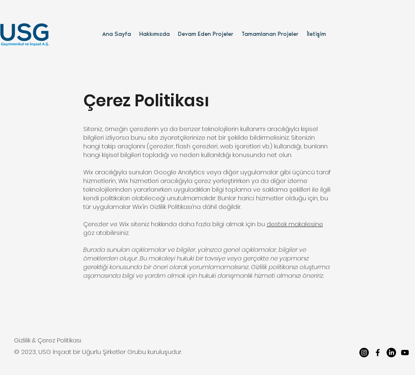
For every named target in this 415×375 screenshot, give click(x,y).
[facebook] (377, 352)
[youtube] (405, 352)
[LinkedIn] (391, 352)
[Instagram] (364, 352)
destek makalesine (295, 224)
